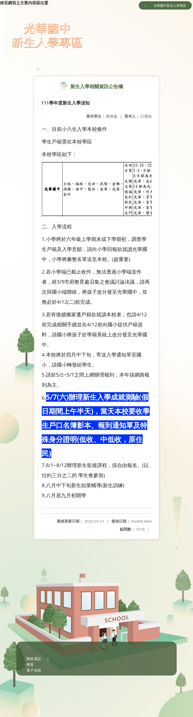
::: (145, 5)
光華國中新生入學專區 (170, 5)
